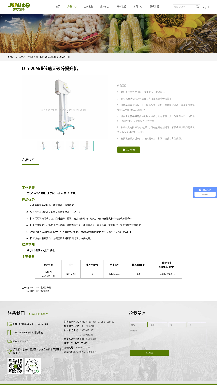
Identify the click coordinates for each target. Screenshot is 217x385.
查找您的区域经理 (38, 314)
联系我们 (154, 6)
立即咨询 (129, 150)
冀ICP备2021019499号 (85, 352)
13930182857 (87, 334)
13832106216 (20, 332)
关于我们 (121, 6)
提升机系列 (32, 57)
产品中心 (72, 6)
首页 (58, 6)
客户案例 (88, 6)
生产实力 (105, 6)
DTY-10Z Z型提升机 (40, 291)
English (205, 7)
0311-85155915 (88, 339)
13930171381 (87, 330)
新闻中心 (137, 6)
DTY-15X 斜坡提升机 (40, 287)
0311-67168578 (21, 324)
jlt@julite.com (20, 341)
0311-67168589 (40, 324)
